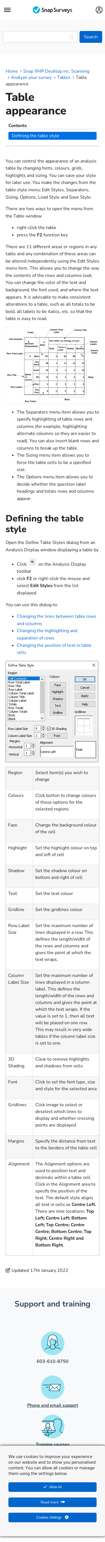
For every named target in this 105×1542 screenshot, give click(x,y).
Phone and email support (52, 1405)
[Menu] (7, 10)
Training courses (52, 1444)
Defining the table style (35, 136)
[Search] (91, 37)
